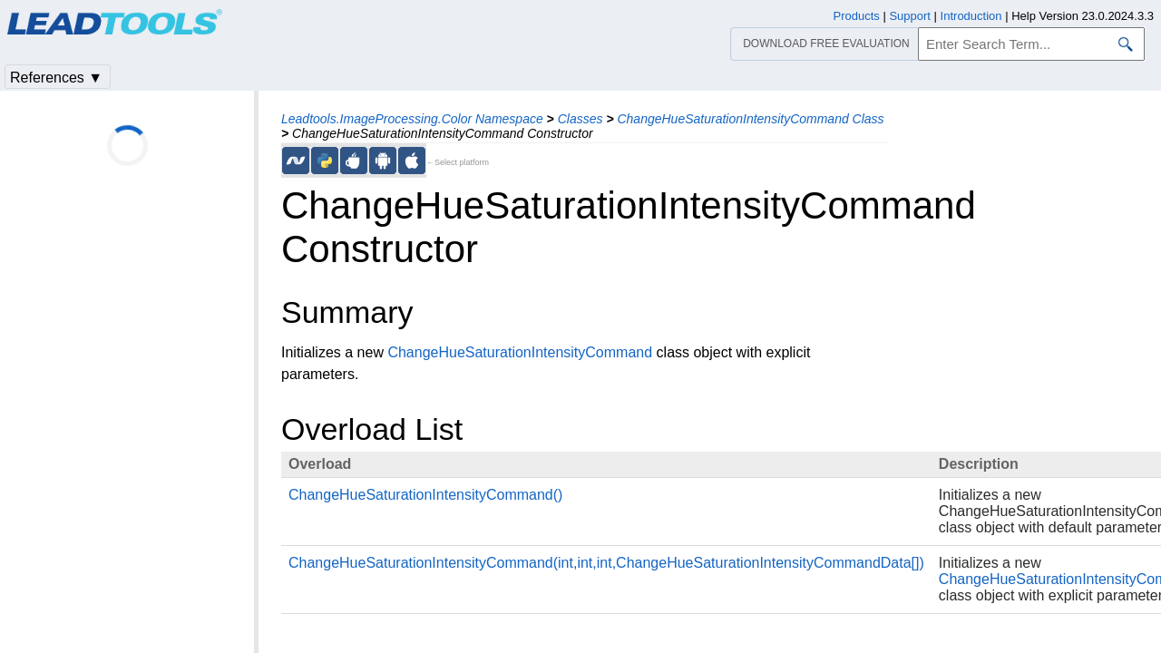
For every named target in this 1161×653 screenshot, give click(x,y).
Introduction (971, 16)
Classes (580, 119)
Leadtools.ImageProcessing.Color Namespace (412, 119)
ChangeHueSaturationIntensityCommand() (425, 494)
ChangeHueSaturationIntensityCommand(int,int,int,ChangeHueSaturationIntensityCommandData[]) (606, 562)
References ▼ (56, 77)
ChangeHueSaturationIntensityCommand (519, 352)
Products (857, 16)
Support (910, 16)
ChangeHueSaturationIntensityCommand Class (750, 119)
